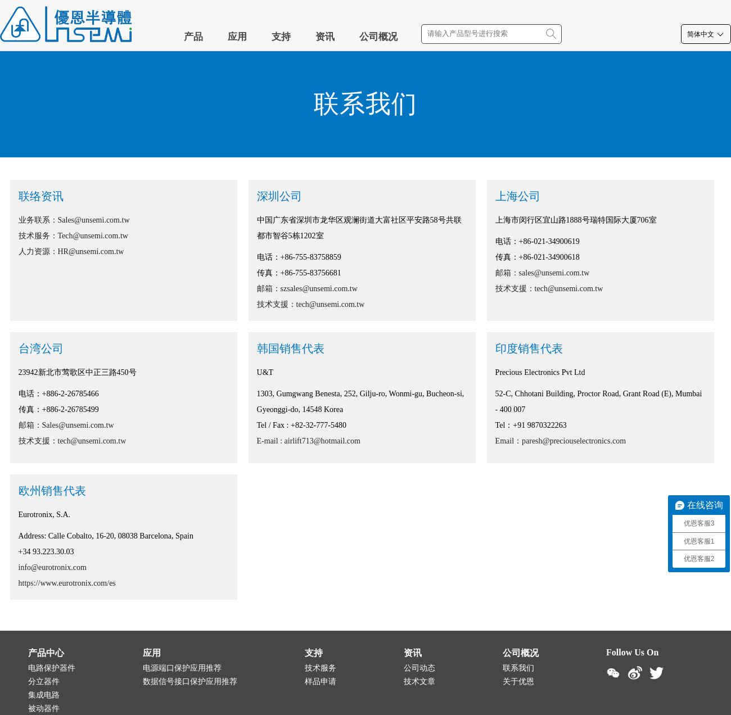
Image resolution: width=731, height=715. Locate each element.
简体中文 (706, 34)
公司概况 (378, 36)
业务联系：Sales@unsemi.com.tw (74, 220)
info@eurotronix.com (53, 567)
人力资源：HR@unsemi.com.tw (71, 251)
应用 (237, 36)
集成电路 (44, 695)
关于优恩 (518, 681)
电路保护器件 (51, 668)
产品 (193, 36)
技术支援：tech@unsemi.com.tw (311, 304)
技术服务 (320, 668)
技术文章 (419, 681)
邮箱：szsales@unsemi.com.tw (307, 288)
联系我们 (518, 668)
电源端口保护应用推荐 (182, 668)
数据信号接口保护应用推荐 (190, 681)
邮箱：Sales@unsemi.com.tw (66, 425)
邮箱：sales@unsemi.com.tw (542, 273)
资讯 (325, 36)
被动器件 (44, 708)
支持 (281, 36)
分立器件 (44, 681)
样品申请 (320, 681)
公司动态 (419, 668)
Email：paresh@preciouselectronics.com (560, 441)
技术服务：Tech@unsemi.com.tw (73, 236)
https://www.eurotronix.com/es (67, 583)
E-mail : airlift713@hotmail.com (308, 441)
